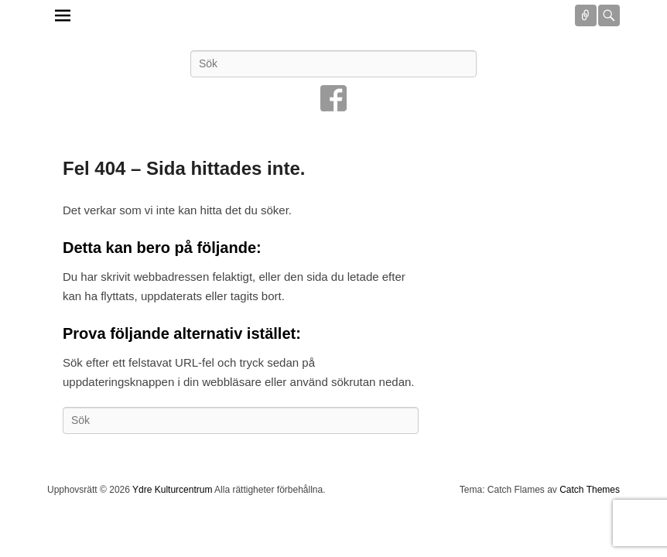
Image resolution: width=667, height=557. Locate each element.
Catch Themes (589, 489)
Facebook (333, 98)
